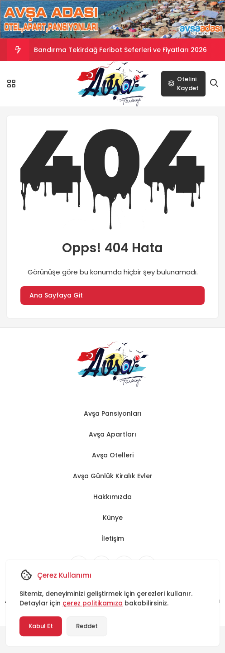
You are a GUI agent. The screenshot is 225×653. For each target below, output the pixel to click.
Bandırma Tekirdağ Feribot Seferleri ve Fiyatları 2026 (120, 49)
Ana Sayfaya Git (56, 295)
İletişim (112, 538)
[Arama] (214, 83)
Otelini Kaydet (183, 83)
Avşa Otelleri (113, 455)
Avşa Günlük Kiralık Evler (113, 475)
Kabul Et (40, 626)
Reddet (86, 626)
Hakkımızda (112, 496)
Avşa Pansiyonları (113, 413)
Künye (113, 517)
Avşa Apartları (112, 434)
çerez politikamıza (92, 603)
